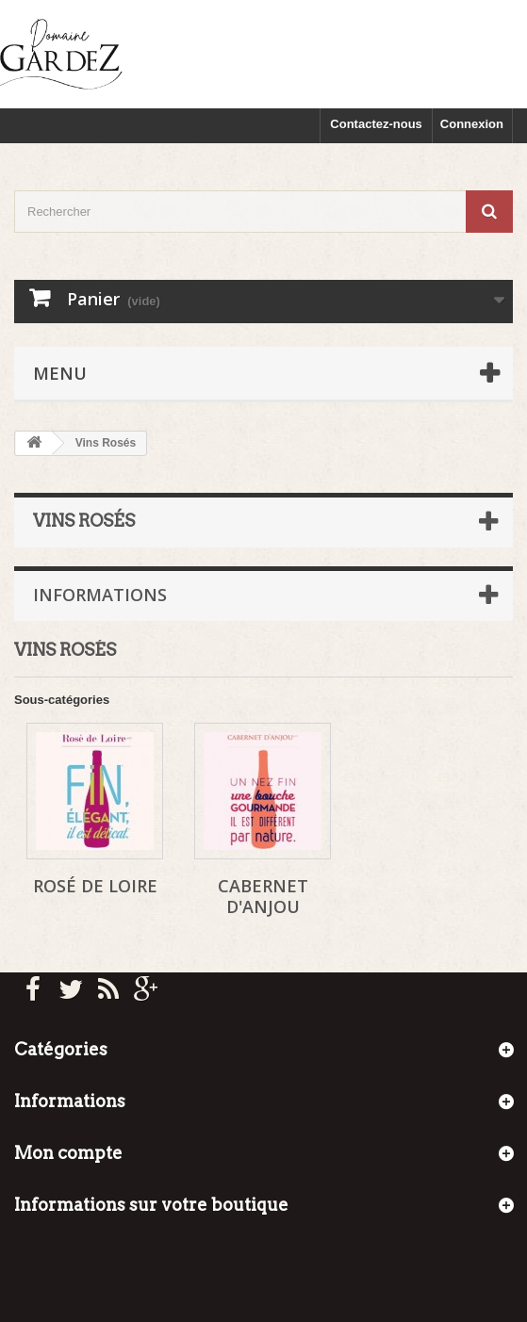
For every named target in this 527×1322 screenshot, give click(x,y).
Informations (100, 594)
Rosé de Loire (95, 885)
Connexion (471, 124)
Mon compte (68, 1153)
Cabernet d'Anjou (263, 896)
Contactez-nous (376, 124)
